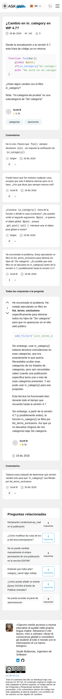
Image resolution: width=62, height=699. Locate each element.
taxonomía (33, 122)
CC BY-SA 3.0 (12, 675)
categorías (14, 122)
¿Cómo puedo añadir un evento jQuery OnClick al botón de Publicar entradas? (24, 585)
